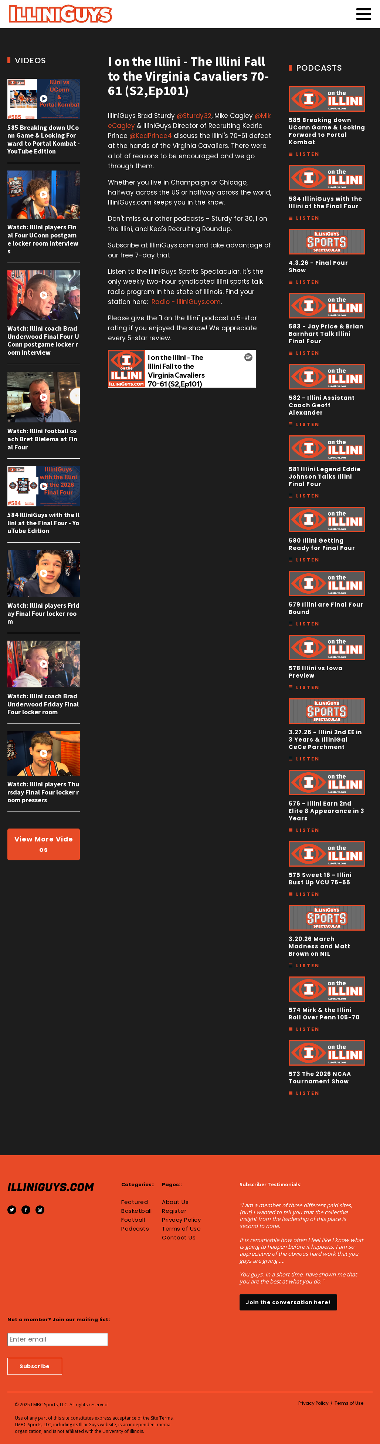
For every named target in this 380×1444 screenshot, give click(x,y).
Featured (134, 1202)
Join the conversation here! (288, 1302)
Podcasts (135, 1229)
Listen (308, 154)
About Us (175, 1202)
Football (133, 1220)
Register (174, 1211)
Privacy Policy (181, 1220)
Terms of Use (181, 1229)
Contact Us (179, 1237)
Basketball (136, 1211)
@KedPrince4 (150, 135)
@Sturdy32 (194, 115)
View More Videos (43, 844)
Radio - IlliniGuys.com (186, 301)
